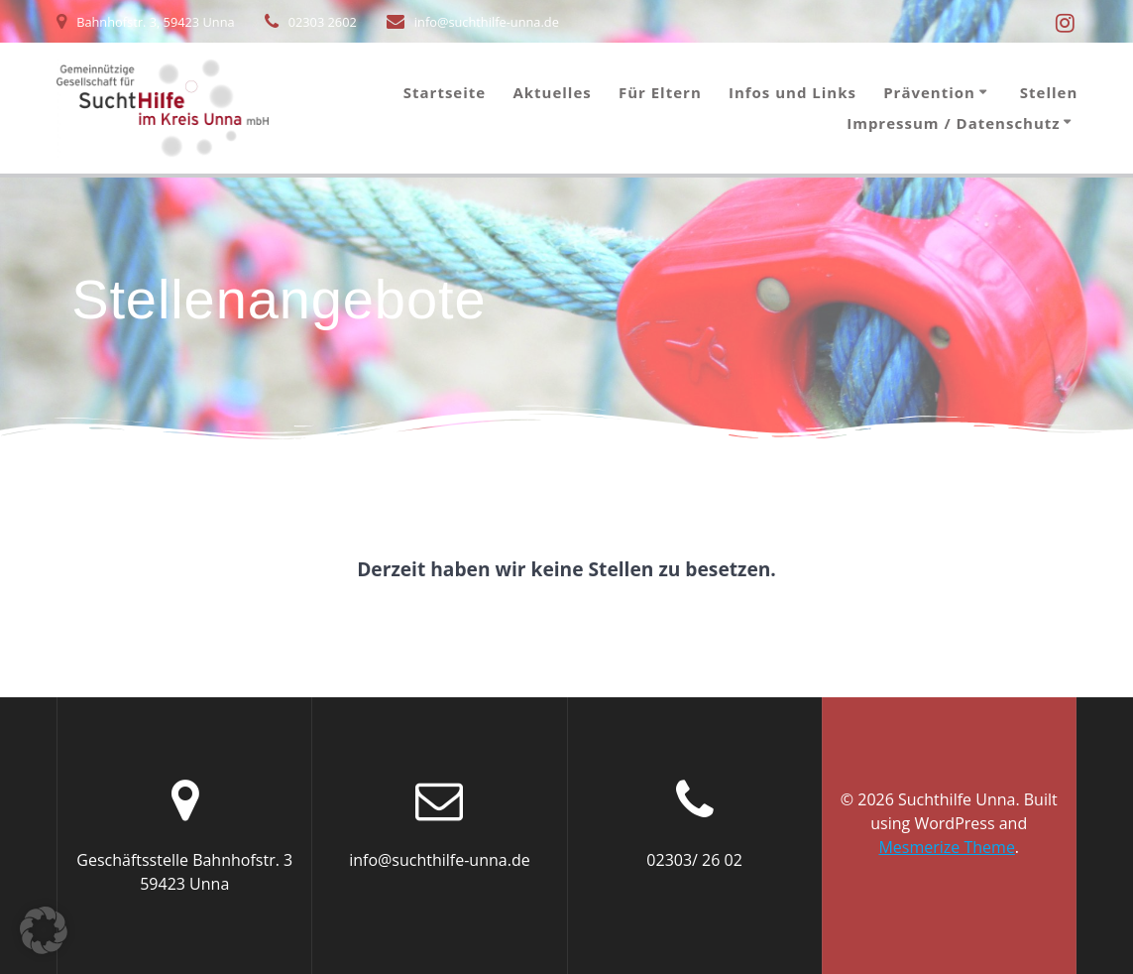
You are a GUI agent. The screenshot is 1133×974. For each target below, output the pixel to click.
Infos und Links (792, 92)
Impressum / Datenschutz (953, 123)
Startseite (444, 92)
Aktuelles (551, 92)
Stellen (1049, 92)
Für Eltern (660, 92)
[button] (43, 930)
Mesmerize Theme (946, 847)
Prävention (929, 92)
